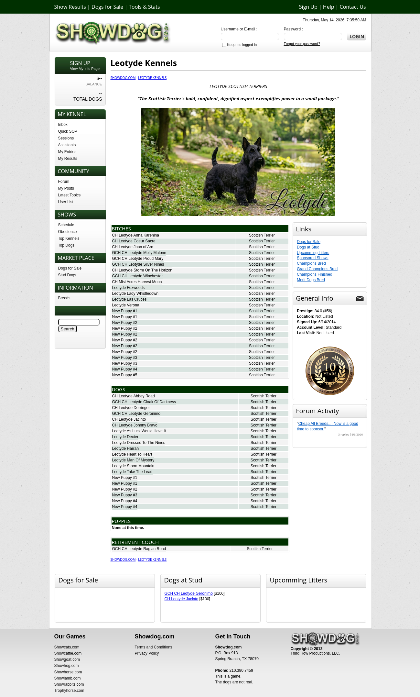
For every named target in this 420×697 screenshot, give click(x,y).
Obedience (67, 231)
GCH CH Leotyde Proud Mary (138, 258)
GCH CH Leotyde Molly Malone (139, 252)
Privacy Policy (147, 653)
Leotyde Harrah (125, 448)
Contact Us (353, 6)
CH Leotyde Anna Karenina (135, 235)
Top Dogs (66, 245)
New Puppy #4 (124, 369)
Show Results (70, 6)
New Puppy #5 (124, 375)
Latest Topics (69, 195)
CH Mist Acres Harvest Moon (137, 282)
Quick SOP (67, 131)
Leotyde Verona (125, 305)
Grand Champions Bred (317, 269)
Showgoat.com (67, 659)
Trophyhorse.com (69, 690)
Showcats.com (67, 647)
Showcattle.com (68, 653)
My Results (67, 158)
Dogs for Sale (107, 6)
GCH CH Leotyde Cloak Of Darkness (144, 402)
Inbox (63, 124)
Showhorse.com (68, 672)
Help (328, 6)
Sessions (66, 138)
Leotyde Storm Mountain (133, 466)
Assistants (67, 145)
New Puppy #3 (124, 357)
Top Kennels (69, 238)
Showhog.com (66, 665)
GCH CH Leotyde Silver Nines (138, 264)
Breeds (64, 298)
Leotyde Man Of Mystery (133, 460)
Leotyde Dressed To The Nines (138, 442)
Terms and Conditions (153, 647)
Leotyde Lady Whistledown (135, 293)
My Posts (66, 188)
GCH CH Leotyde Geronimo (136, 413)
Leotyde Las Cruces (129, 299)
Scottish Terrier (262, 235)
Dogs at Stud (308, 247)
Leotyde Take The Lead (132, 472)
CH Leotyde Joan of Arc (132, 247)
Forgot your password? (302, 44)
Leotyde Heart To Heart (132, 454)
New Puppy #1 (124, 311)
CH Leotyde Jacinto (129, 419)
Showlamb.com (67, 678)
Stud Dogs (67, 275)
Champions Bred (311, 263)
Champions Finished (314, 274)
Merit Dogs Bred (311, 280)
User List (65, 202)
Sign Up (308, 6)
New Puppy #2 (124, 322)
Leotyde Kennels (152, 77)
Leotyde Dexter (125, 437)
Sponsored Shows (312, 258)
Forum (64, 181)
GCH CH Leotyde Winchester (137, 276)
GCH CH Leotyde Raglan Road (139, 549)
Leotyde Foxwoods (128, 287)
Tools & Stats (144, 6)
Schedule (66, 225)
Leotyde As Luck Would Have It (139, 431)
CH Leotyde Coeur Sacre (134, 241)
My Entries (67, 151)
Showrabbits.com (69, 684)
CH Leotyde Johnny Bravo (134, 425)
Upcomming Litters (313, 252)
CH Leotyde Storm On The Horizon (142, 270)
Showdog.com (123, 77)
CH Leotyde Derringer (131, 407)
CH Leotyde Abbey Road (133, 396)
